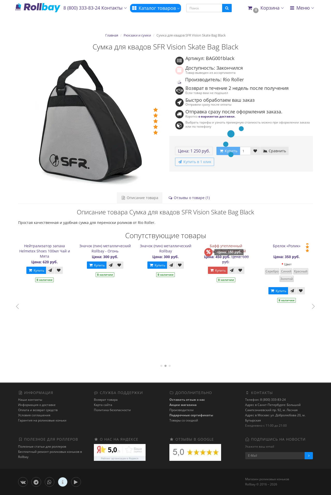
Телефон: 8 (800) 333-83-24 (265, 399)
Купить (40, 270)
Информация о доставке (37, 405)
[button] (265, 8)
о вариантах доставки (216, 116)
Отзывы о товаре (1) (189, 197)
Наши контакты (30, 399)
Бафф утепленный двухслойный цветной (230, 248)
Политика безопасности (112, 410)
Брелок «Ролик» (290, 245)
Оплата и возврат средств (38, 410)
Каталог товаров (155, 8)
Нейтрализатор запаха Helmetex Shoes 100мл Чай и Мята (48, 251)
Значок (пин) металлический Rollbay (169, 248)
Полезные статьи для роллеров (42, 446)
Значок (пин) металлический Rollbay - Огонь (108, 248)
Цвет (291, 264)
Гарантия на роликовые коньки (42, 420)
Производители (181, 410)
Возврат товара (106, 399)
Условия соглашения (34, 415)
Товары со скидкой (183, 420)
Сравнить (274, 150)
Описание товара (139, 197)
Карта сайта (103, 405)
